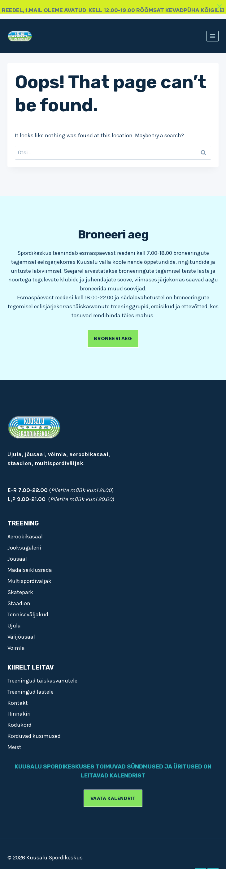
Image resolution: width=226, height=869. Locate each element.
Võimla (16, 647)
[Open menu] (212, 36)
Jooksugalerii (24, 547)
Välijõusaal (21, 636)
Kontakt (17, 703)
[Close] (219, 6)
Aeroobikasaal (25, 536)
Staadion (18, 603)
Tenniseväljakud (27, 614)
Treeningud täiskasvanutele (42, 680)
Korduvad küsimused (34, 736)
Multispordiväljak (29, 581)
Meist (14, 747)
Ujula (14, 625)
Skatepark (20, 592)
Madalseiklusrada (29, 570)
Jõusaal (17, 558)
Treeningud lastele (30, 691)
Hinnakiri (19, 713)
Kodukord (19, 724)
